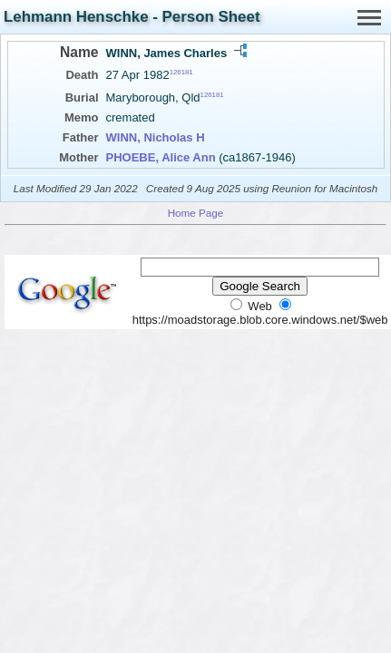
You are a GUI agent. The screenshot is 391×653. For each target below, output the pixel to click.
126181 (181, 72)
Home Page (196, 213)
